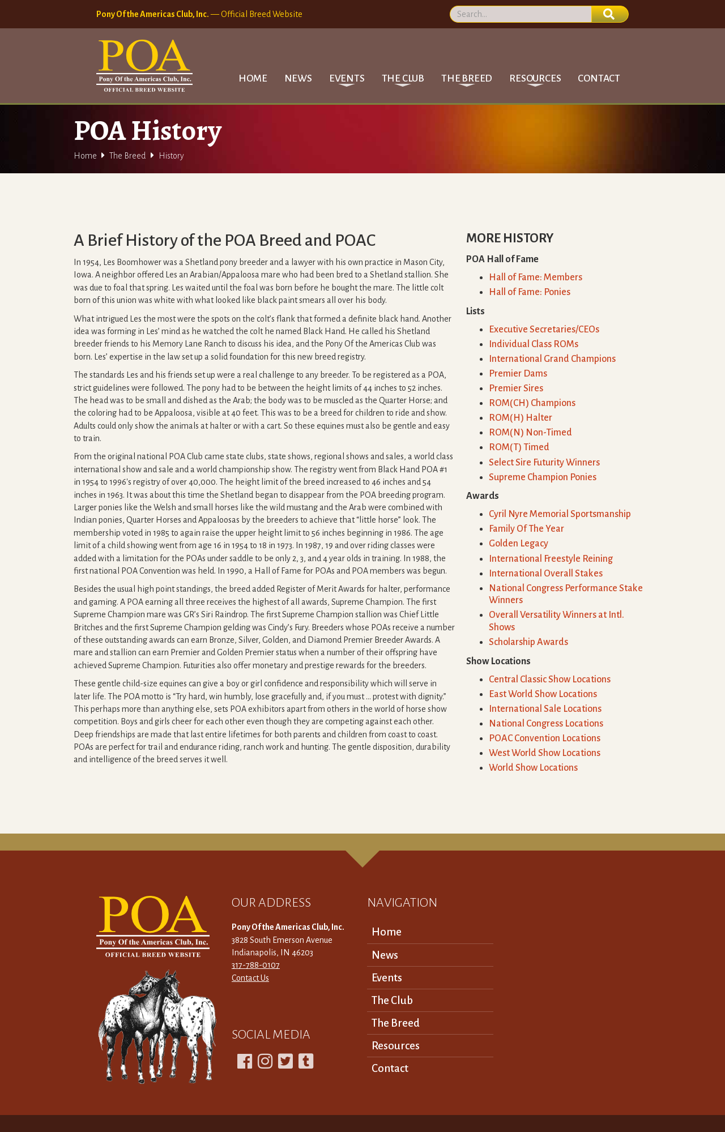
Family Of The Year (526, 529)
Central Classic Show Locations (550, 679)
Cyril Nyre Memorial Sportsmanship (560, 514)
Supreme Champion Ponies (542, 477)
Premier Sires (516, 388)
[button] (347, 78)
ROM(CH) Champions (532, 403)
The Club (392, 1000)
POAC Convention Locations (544, 738)
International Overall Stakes (546, 574)
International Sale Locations (545, 709)
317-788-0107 (256, 964)
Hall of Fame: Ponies (529, 292)
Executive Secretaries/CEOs (544, 329)
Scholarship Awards (528, 642)
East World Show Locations (543, 694)
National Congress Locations (546, 724)
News (298, 78)
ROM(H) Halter (520, 418)
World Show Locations (533, 768)
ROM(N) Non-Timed (530, 433)
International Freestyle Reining (551, 559)
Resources (396, 1046)
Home (252, 78)
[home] (144, 66)
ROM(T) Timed (519, 447)
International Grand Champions (552, 359)
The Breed (127, 155)
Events (387, 978)
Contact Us (250, 978)
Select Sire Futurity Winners (544, 463)
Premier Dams (518, 374)
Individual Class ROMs (533, 344)
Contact (599, 78)
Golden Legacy (518, 544)
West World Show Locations (544, 753)
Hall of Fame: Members (535, 277)
